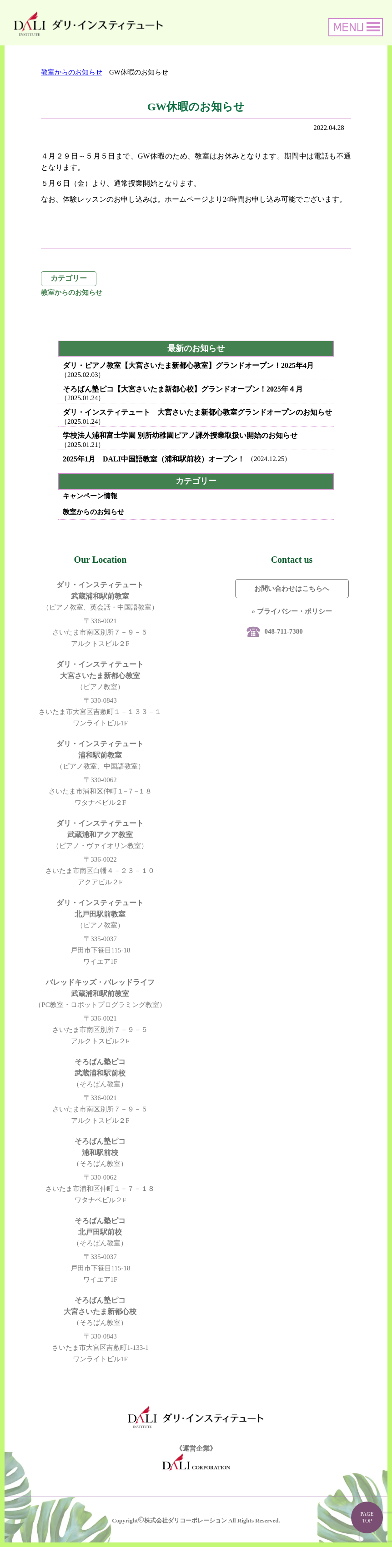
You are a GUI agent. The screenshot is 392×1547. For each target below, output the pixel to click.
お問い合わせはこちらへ (291, 588)
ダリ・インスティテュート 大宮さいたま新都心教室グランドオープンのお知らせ (197, 412)
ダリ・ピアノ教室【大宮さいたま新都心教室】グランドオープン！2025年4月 (188, 365)
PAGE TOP (366, 1517)
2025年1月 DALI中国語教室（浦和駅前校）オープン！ (154, 459)
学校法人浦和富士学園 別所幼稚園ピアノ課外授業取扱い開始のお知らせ (180, 435)
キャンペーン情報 (90, 496)
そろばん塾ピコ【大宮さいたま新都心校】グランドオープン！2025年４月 (183, 389)
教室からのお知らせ (71, 72)
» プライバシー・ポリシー (291, 611)
